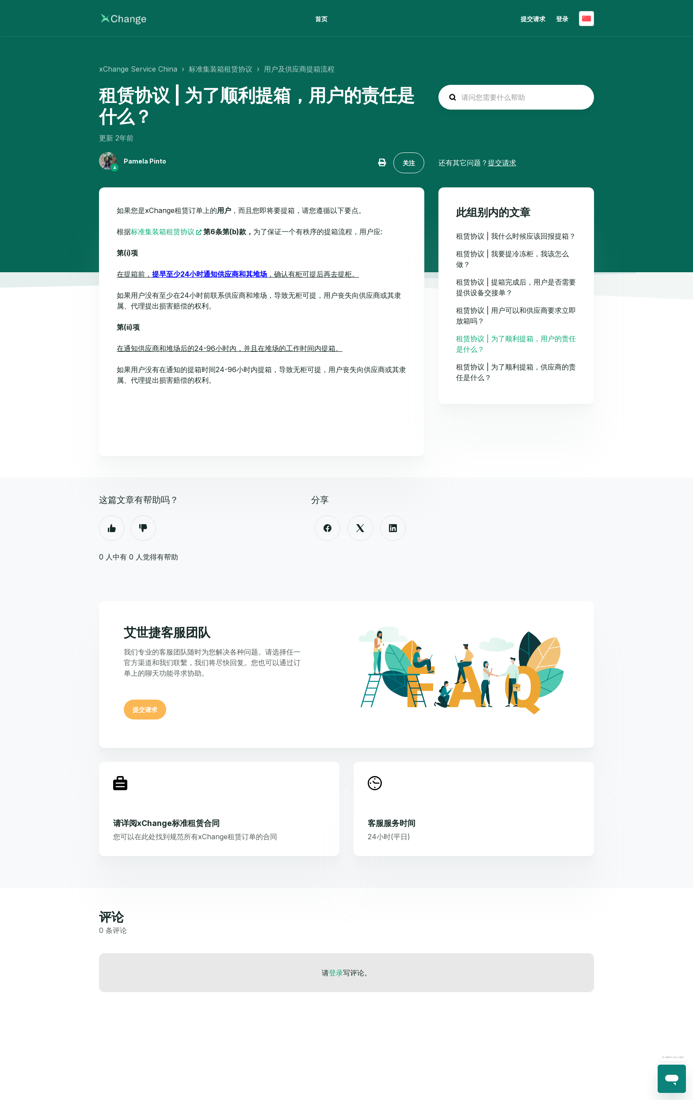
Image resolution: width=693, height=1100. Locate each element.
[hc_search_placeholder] (516, 97)
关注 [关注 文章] (409, 163)
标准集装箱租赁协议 (220, 69)
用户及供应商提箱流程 (299, 69)
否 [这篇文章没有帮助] (143, 528)
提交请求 (533, 19)
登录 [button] (562, 19)
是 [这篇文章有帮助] (112, 528)
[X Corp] (360, 528)
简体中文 (586, 18)
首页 (321, 19)
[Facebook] (327, 528)
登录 (336, 972)
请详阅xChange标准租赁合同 (166, 823)
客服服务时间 (391, 823)
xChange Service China (138, 69)
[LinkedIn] (393, 528)
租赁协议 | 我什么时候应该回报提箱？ (516, 236)
